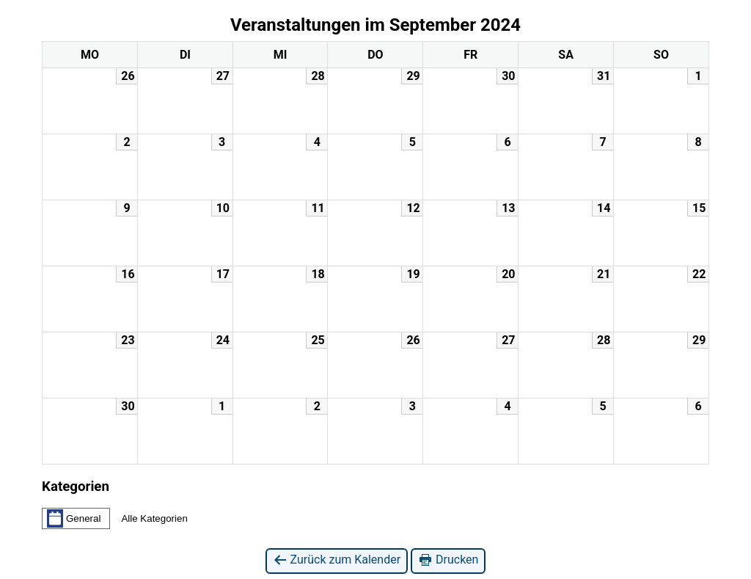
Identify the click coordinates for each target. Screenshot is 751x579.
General (73, 518)
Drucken (448, 560)
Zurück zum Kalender (337, 560)
